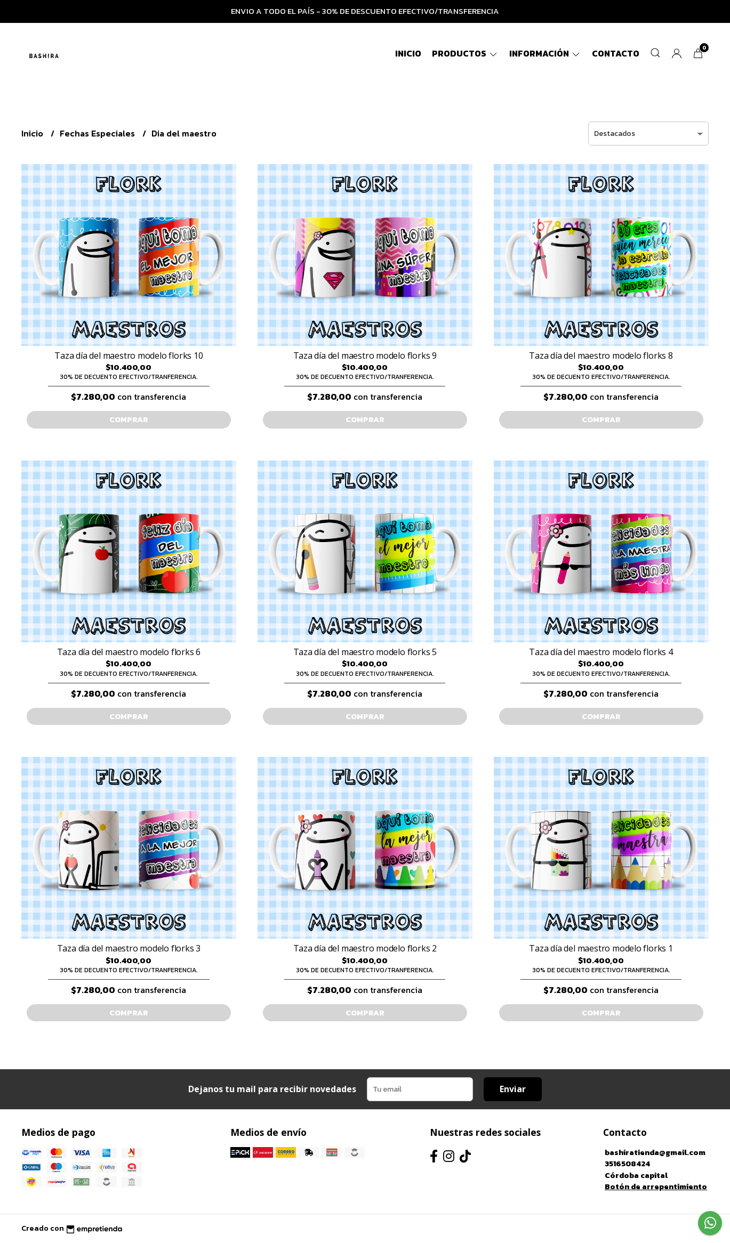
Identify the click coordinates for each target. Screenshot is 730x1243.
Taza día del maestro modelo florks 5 (365, 652)
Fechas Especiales (98, 133)
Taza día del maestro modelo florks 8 (600, 355)
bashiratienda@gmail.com (655, 1152)
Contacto (615, 53)
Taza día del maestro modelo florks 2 (365, 948)
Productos (465, 53)
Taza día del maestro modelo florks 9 (365, 355)
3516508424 (627, 1163)
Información (545, 53)
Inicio (408, 53)
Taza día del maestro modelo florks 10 (128, 355)
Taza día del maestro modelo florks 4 (600, 652)
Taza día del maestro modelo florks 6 (128, 652)
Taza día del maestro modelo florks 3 (128, 948)
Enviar (513, 1089)
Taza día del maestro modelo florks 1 (600, 948)
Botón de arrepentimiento (656, 1186)
